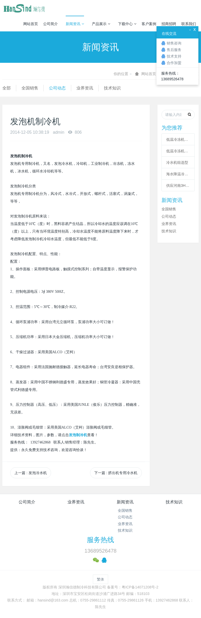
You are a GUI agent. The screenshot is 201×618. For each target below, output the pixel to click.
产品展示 (101, 24)
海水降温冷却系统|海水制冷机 (178, 174)
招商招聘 (168, 24)
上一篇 (30, 473)
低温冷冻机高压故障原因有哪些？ (178, 151)
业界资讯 (84, 88)
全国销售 (29, 88)
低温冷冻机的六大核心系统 (178, 139)
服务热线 (100, 540)
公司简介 (50, 24)
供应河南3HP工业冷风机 (178, 185)
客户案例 (149, 24)
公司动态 (57, 88)
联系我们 (188, 24)
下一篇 (116, 473)
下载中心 (127, 24)
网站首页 (30, 24)
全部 (6, 88)
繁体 (100, 579)
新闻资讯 (75, 24)
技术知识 (112, 88)
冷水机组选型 (177, 162)
